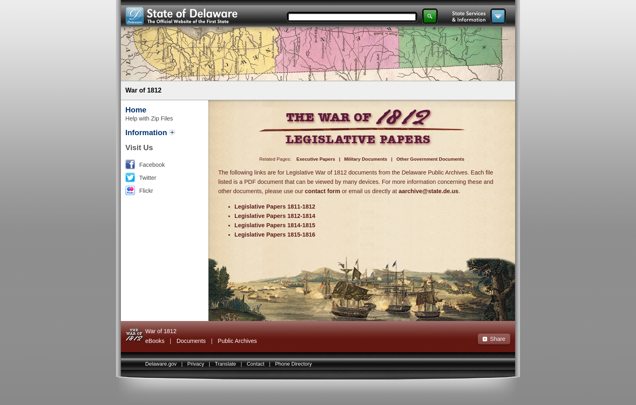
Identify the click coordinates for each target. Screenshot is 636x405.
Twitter (147, 177)
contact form (322, 191)
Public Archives (237, 341)
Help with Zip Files (149, 118)
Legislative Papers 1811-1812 (274, 206)
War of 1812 (143, 90)
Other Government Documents (430, 159)
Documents (191, 341)
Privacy (195, 364)
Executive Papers (316, 159)
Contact (255, 364)
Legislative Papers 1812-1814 (274, 216)
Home (135, 110)
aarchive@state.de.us (429, 191)
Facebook (152, 165)
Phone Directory (293, 364)
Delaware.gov (160, 364)
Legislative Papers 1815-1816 (274, 234)
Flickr (146, 190)
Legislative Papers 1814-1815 (274, 225)
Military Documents (365, 159)
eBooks (155, 341)
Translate (225, 364)
